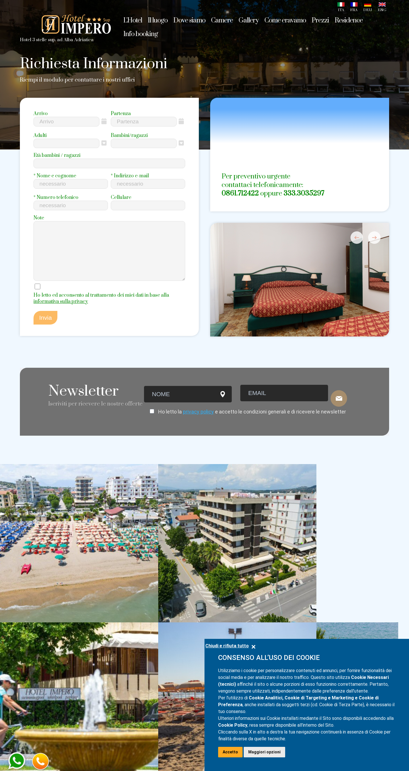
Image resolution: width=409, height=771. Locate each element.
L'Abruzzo (32, 618)
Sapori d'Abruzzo (41, 629)
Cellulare (121, 197)
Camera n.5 (108, 680)
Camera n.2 (108, 648)
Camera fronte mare (120, 629)
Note (39, 218)
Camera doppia (113, 596)
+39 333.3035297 (283, 609)
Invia (45, 330)
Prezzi (28, 694)
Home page (34, 596)
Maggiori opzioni (264, 752)
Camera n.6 (109, 691)
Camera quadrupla (118, 618)
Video (27, 683)
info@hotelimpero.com (355, 598)
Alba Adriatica (38, 607)
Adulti (40, 135)
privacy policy (198, 421)
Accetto (230, 752)
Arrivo (41, 114)
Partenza (121, 114)
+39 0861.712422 (281, 599)
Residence (33, 704)
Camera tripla (112, 607)
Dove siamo (35, 640)
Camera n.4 (108, 670)
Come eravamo (285, 20)
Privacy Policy (36, 749)
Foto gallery (35, 650)
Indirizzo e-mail (130, 176)
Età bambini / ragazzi (57, 155)
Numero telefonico (56, 197)
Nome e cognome (55, 176)
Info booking (36, 715)
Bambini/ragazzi (129, 135)
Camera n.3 (108, 659)
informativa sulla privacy (61, 314)
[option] (299, 297)
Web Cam (32, 661)
